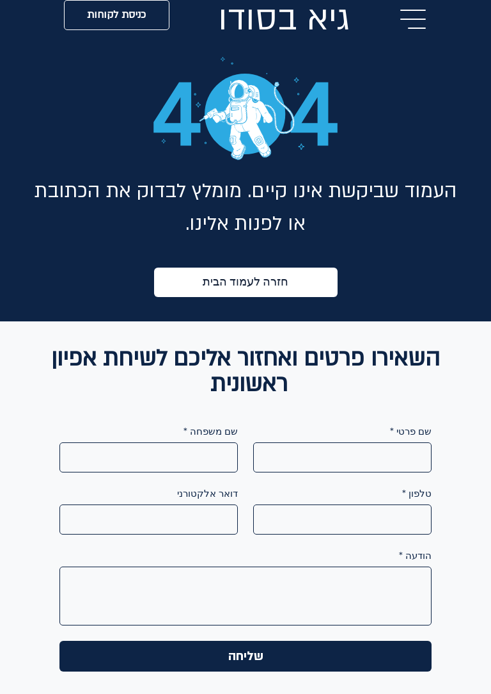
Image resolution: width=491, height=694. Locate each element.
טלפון (417, 493)
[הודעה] (245, 596)
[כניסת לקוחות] (116, 15)
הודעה (415, 555)
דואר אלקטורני (207, 493)
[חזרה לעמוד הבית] (246, 282)
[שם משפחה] (152, 457)
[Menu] (413, 19)
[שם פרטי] (346, 457)
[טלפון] (346, 519)
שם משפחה (210, 431)
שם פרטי (411, 431)
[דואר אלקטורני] (152, 519)
